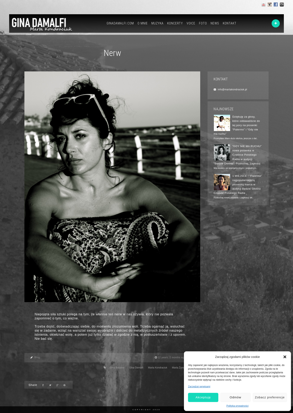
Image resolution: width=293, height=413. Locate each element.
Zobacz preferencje (270, 397)
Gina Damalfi (136, 367)
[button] (285, 357)
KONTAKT (229, 23)
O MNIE (143, 23)
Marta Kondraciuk (157, 367)
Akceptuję (203, 397)
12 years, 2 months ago (172, 357)
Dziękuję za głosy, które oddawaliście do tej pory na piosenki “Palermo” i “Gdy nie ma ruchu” (237, 125)
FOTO (203, 23)
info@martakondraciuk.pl (232, 89)
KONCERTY (175, 23)
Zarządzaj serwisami (199, 386)
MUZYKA (157, 23)
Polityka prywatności (237, 405)
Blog (37, 357)
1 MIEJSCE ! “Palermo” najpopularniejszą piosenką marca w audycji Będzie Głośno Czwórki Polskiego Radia (238, 184)
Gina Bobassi (117, 367)
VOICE (191, 23)
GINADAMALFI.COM (120, 23)
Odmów (235, 397)
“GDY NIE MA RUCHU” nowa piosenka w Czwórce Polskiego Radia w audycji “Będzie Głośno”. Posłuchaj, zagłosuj (238, 155)
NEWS (215, 23)
